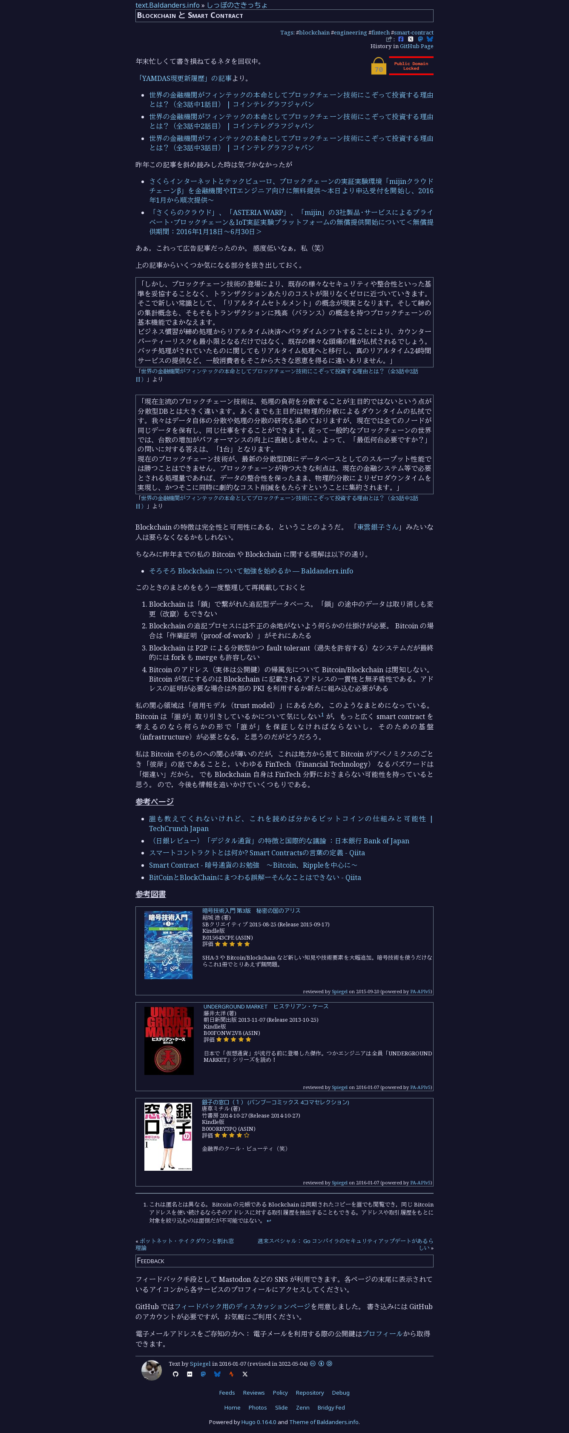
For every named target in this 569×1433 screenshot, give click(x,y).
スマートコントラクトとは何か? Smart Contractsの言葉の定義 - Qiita (257, 852)
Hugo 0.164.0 (258, 1422)
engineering (350, 32)
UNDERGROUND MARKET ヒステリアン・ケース (266, 1006)
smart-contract (414, 32)
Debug (341, 1392)
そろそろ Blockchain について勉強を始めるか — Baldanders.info (251, 571)
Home (232, 1407)
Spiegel (340, 991)
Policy (280, 1392)
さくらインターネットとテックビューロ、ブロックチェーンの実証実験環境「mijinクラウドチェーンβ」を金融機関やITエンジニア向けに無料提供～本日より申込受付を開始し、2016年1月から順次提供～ (291, 191)
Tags (286, 32)
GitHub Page (417, 46)
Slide (281, 1407)
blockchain (314, 32)
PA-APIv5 (420, 991)
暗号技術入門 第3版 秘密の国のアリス (251, 910)
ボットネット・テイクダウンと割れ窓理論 (184, 1244)
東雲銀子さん (378, 527)
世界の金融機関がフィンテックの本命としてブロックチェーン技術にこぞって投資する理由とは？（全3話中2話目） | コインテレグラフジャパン (291, 121)
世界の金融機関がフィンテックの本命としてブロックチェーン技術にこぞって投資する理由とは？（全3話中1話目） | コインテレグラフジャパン (291, 99)
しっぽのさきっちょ (237, 5)
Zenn (303, 1407)
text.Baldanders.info (167, 5)
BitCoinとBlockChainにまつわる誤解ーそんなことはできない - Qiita (255, 877)
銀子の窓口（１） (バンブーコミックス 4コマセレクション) (275, 1102)
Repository (310, 1392)
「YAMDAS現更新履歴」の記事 (183, 78)
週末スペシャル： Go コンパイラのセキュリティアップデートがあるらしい (346, 1244)
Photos (258, 1407)
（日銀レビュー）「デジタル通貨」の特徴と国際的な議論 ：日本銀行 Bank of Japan (279, 840)
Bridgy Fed (331, 1407)
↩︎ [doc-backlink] (269, 1220)
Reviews (254, 1392)
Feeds (227, 1392)
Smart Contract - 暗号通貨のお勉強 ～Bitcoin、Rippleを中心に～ (253, 865)
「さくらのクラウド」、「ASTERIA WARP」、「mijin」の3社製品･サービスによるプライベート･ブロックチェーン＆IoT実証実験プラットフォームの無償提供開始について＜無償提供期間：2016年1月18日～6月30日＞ (291, 222)
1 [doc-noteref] (322, 714)
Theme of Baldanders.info (324, 1422)
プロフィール (382, 1333)
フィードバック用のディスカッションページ (242, 1306)
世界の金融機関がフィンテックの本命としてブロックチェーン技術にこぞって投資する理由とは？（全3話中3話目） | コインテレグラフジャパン (291, 143)
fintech (380, 32)
